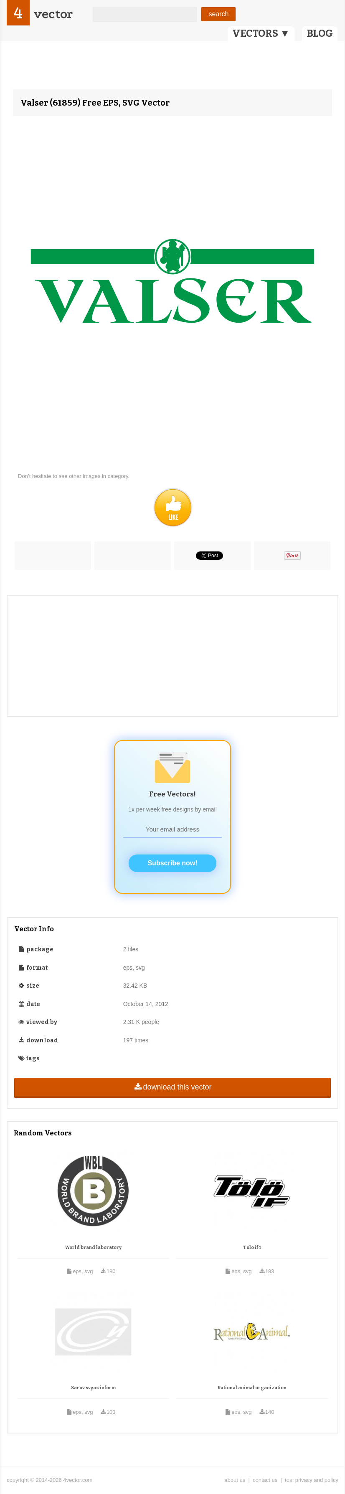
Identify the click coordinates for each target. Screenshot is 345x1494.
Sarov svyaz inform (93, 1387)
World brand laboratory (93, 1247)
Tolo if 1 (252, 1247)
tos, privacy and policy (311, 1480)
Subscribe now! (172, 863)
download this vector (172, 1087)
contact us (265, 1480)
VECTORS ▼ (261, 33)
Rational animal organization (252, 1387)
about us (234, 1480)
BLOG (320, 33)
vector (53, 14)
